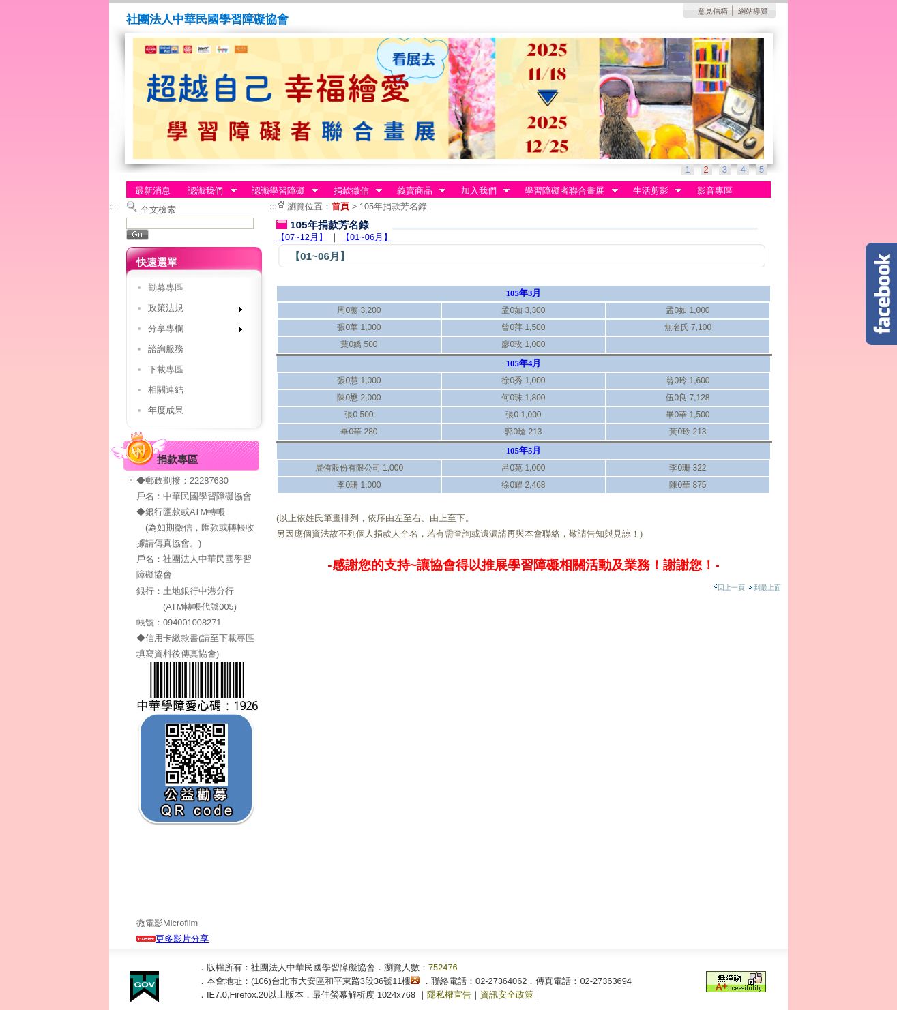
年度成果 (165, 410)
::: (113, 206)
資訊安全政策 (506, 995)
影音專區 (715, 190)
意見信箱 (713, 11)
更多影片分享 (172, 939)
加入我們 (481, 190)
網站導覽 (753, 11)
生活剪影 (652, 190)
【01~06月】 (366, 237)
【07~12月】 (301, 237)
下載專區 (165, 369)
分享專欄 (191, 331)
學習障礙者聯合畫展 (567, 190)
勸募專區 (165, 287)
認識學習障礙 (280, 190)
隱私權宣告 (449, 995)
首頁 (340, 206)
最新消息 (153, 190)
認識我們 (208, 190)
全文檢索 (158, 210)
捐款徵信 (353, 190)
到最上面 (764, 587)
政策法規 (191, 310)
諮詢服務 (165, 349)
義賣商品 (416, 190)
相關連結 (165, 390)
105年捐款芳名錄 (393, 206)
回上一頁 (729, 587)
